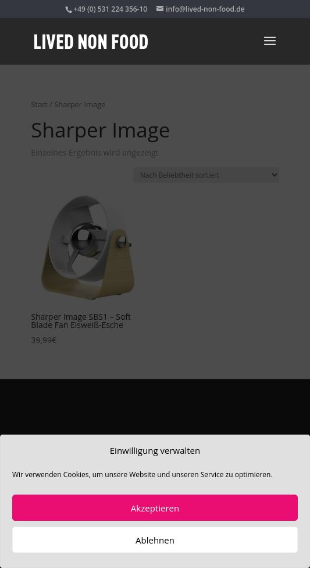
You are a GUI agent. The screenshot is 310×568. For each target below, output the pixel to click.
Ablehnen (155, 540)
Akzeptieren (155, 508)
